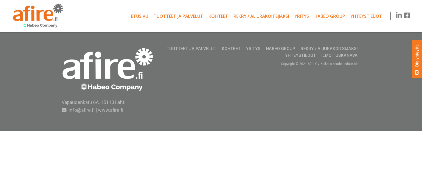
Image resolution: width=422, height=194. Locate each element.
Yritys (301, 16)
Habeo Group (329, 16)
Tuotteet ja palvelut (178, 16)
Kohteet (218, 16)
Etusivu (139, 16)
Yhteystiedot (366, 16)
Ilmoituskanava (339, 55)
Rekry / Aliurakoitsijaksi (261, 16)
